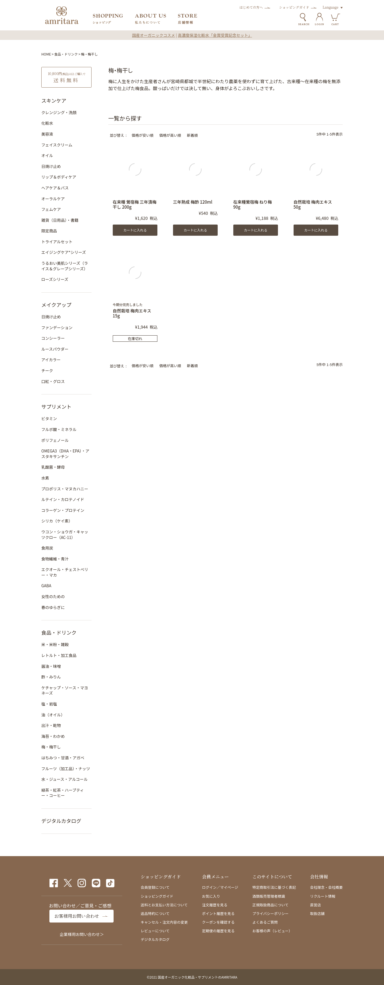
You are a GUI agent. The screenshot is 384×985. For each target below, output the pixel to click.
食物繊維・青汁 (55, 559)
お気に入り (211, 896)
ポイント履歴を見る (218, 913)
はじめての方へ (251, 7)
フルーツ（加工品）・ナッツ (65, 768)
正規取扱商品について (270, 904)
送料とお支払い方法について (164, 904)
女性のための (53, 596)
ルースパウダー (54, 349)
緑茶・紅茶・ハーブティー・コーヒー (62, 792)
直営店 (315, 904)
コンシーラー (53, 338)
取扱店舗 (317, 913)
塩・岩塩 (49, 704)
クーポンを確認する (218, 922)
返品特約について (155, 913)
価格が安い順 (142, 135)
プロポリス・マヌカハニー (64, 489)
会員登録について (155, 887)
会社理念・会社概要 (326, 887)
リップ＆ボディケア (58, 177)
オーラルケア (53, 198)
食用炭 (47, 548)
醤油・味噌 (51, 666)
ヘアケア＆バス (55, 188)
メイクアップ (56, 304)
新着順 (192, 135)
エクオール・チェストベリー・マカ (64, 572)
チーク (47, 370)
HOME (46, 54)
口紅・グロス (53, 381)
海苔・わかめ (53, 736)
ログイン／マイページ (220, 887)
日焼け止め (51, 166)
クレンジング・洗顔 (58, 112)
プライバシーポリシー (270, 913)
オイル (47, 155)
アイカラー (51, 359)
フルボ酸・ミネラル (58, 429)
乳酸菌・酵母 (53, 467)
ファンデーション (57, 327)
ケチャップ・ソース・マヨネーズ (64, 690)
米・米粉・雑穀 (55, 644)
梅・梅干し (51, 747)
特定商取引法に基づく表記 (274, 887)
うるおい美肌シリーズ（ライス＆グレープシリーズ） (64, 265)
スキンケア (53, 100)
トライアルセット (57, 241)
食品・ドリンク (66, 54)
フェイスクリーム (56, 145)
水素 (45, 478)
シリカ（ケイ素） (57, 521)
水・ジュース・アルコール (64, 779)
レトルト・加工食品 (58, 655)
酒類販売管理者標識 (268, 896)
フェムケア (51, 209)
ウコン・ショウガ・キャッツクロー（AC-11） (64, 534)
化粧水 (47, 123)
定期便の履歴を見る (218, 930)
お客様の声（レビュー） (272, 930)
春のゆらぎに (53, 607)
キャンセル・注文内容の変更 (164, 922)
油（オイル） (53, 714)
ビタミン (49, 418)
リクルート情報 (322, 896)
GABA (46, 585)
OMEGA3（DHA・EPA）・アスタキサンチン (65, 453)
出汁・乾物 (51, 725)
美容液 (47, 134)
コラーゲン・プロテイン (62, 510)
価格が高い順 (170, 135)
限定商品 (49, 230)
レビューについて (155, 930)
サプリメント (56, 406)
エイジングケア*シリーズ (63, 252)
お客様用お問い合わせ (76, 916)
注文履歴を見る (214, 904)
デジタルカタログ (61, 820)
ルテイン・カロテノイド (62, 499)
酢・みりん (51, 677)
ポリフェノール (55, 440)
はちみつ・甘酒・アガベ (62, 757)
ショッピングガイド (294, 7)
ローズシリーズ (54, 279)
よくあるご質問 (265, 922)
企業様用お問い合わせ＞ (82, 934)
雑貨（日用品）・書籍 (59, 220)
